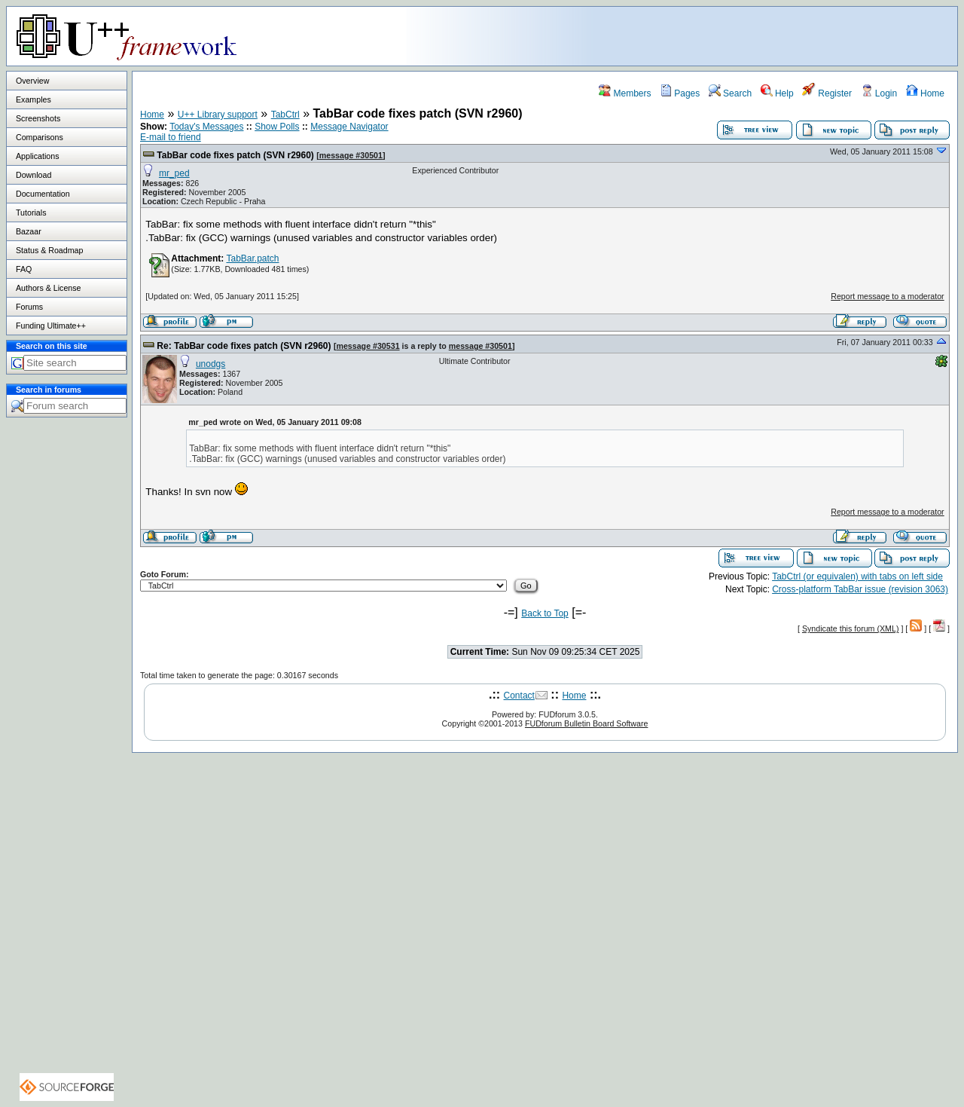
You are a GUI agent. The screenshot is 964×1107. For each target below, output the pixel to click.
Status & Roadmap (49, 250)
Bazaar (28, 231)
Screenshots (38, 118)
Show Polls (277, 126)
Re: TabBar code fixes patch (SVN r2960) (244, 346)
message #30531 (367, 345)
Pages (680, 93)
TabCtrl (285, 114)
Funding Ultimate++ (51, 325)
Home (925, 93)
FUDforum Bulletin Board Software (586, 723)
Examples (33, 99)
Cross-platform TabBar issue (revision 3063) (860, 589)
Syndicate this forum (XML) (850, 628)
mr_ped (174, 173)
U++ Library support (218, 114)
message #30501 (351, 155)
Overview (32, 80)
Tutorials (31, 212)
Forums (29, 306)
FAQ (24, 269)
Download (33, 174)
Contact (519, 695)
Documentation (43, 193)
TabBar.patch (252, 258)
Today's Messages (206, 126)
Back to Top (544, 613)
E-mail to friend (170, 137)
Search (730, 93)
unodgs (210, 364)
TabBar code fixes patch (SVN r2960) (235, 155)
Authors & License (48, 287)
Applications (37, 156)
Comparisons (39, 137)
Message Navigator (349, 126)
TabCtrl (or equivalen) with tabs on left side (857, 576)
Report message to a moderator (887, 296)
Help (777, 93)
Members (625, 93)
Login (879, 93)
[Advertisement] (769, 35)
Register (827, 93)
